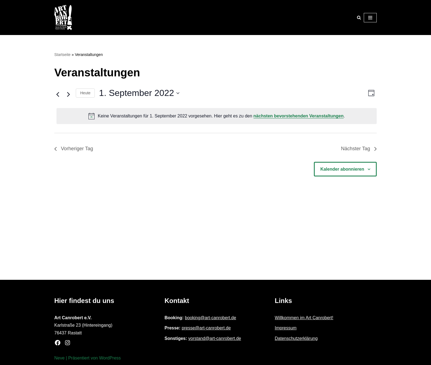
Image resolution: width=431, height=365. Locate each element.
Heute (85, 93)
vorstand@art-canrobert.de (214, 338)
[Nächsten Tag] (68, 94)
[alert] (216, 116)
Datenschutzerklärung (296, 338)
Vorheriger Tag (73, 148)
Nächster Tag (359, 148)
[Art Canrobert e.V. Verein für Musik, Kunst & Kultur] (63, 17)
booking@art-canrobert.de (210, 317)
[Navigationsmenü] (370, 17)
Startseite (62, 54)
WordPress (110, 358)
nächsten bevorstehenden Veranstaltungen (299, 116)
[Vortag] (57, 94)
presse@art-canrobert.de (206, 328)
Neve (59, 358)
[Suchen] (359, 17)
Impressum (286, 328)
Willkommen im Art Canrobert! (304, 317)
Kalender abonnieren (342, 169)
